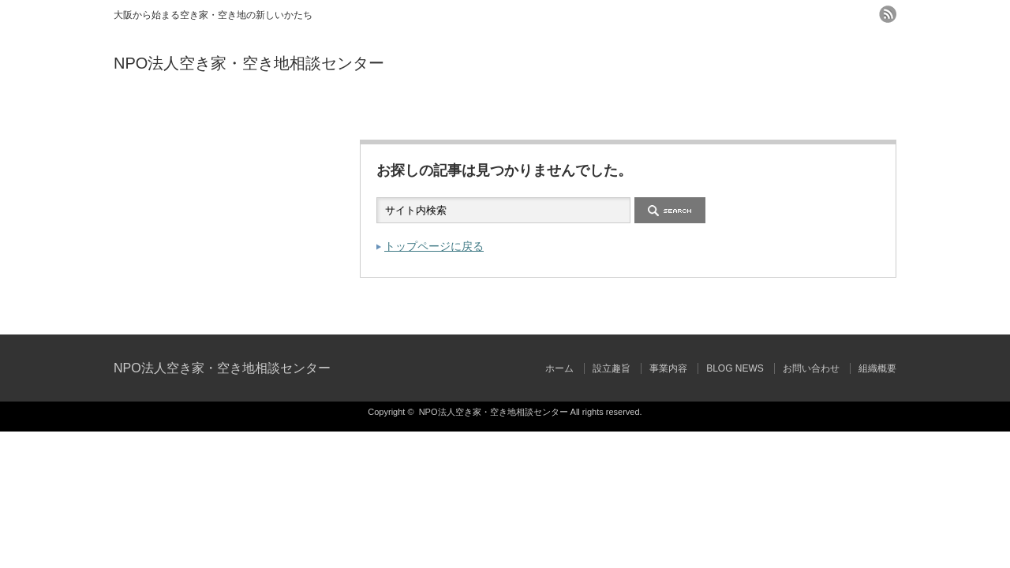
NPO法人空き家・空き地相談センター (249, 63)
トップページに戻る (434, 246)
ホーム (178, 112)
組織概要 (830, 112)
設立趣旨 (309, 112)
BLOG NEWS (570, 112)
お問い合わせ (700, 112)
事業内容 (439, 112)
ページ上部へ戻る (996, 300)
